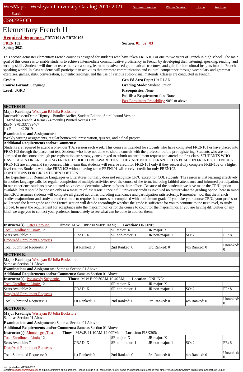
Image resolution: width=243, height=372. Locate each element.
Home (200, 7)
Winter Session (176, 7)
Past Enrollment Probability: (143, 101)
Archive (220, 7)
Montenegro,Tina (40, 333)
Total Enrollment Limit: (22, 230)
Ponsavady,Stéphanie (43, 279)
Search (16, 13)
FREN (8, 43)
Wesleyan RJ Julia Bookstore (54, 111)
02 (144, 43)
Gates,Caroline (38, 225)
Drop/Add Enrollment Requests (28, 240)
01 (138, 43)
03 (151, 43)
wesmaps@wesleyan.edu (25, 370)
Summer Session (144, 7)
